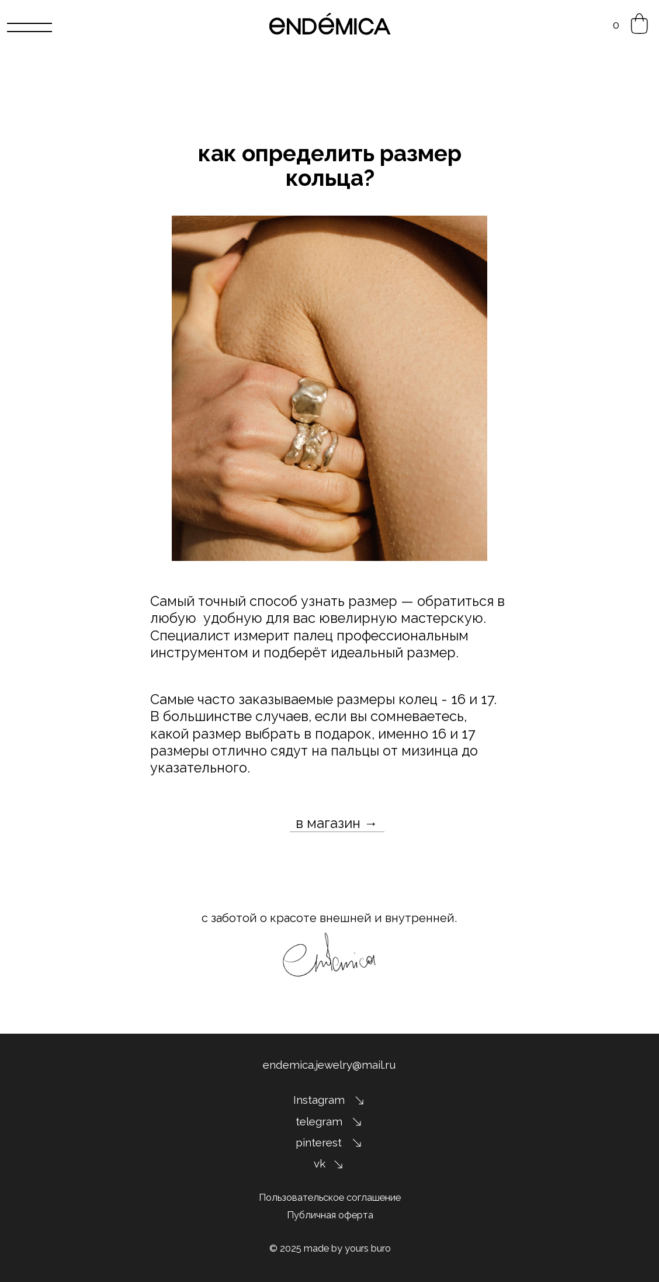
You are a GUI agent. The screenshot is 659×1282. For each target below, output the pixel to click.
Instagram (319, 1099)
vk (319, 1163)
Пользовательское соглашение (330, 1197)
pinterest (319, 1142)
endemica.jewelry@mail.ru (329, 1064)
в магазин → (337, 823)
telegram (319, 1121)
